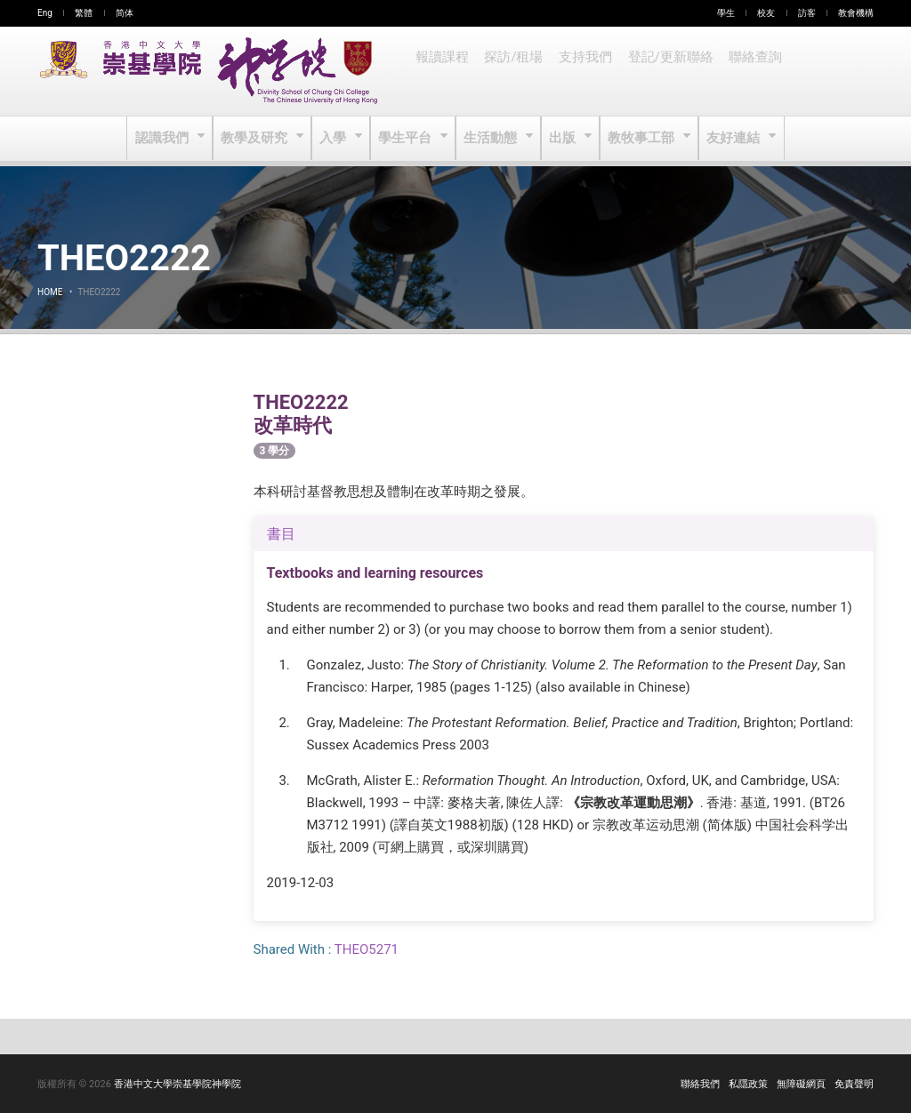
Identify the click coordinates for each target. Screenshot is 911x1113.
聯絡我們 (700, 1084)
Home (49, 292)
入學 (336, 139)
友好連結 (730, 139)
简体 (124, 13)
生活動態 (490, 139)
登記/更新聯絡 (665, 71)
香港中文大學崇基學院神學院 (177, 1084)
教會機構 (856, 13)
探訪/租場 (511, 71)
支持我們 (582, 71)
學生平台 (407, 139)
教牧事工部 (640, 139)
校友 (766, 13)
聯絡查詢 (747, 71)
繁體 (84, 13)
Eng (44, 13)
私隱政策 (748, 1084)
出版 (562, 139)
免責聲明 (854, 1084)
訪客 (807, 13)
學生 (726, 13)
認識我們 (167, 139)
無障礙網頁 (801, 1084)
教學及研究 (258, 139)
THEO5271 (367, 949)
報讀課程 (441, 71)
